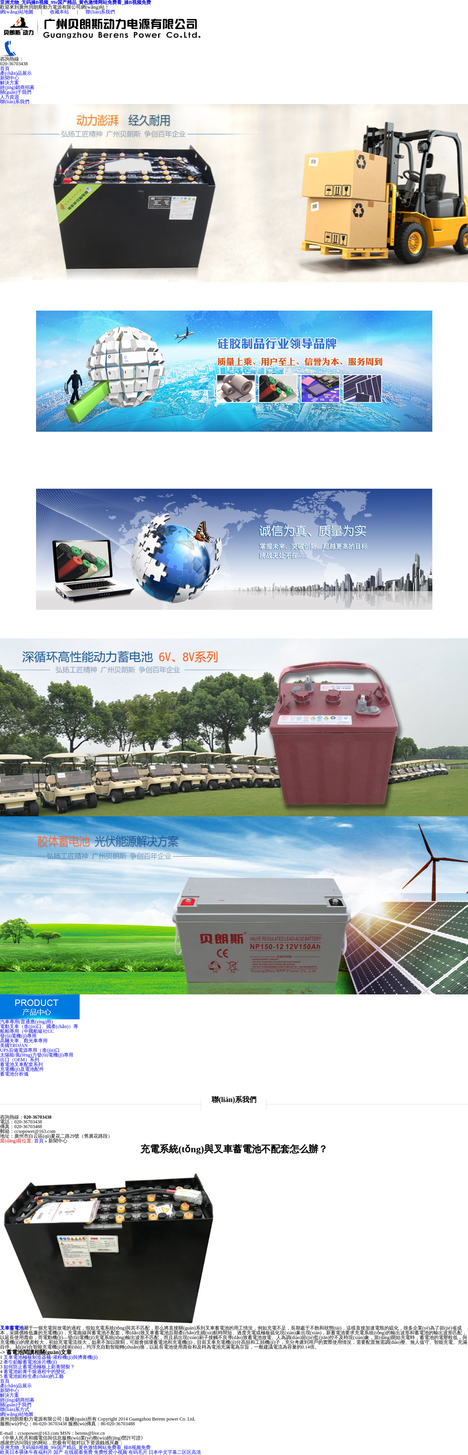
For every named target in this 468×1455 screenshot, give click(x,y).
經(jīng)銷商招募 (17, 87)
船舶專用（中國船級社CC (27, 1031)
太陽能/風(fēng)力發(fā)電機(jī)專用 (36, 1055)
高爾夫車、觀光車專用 (24, 1040)
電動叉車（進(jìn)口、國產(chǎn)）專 (39, 1026)
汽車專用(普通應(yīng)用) (26, 1021)
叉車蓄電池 (12, 1328)
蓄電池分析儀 (14, 1074)
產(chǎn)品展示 (16, 73)
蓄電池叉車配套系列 (21, 1064)
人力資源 (9, 97)
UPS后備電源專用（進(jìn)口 (30, 1050)
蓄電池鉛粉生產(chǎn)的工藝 (34, 1376)
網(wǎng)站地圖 (16, 12)
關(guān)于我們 (15, 92)
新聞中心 (9, 78)
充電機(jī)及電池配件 (22, 1069)
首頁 (5, 68)
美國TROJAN (14, 1045)
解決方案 (9, 82)
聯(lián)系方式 (14, 1409)
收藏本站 (59, 12)
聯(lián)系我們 (100, 12)
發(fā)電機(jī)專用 (18, 1036)
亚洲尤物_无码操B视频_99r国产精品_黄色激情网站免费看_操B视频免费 (75, 1447)
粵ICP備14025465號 (126, 1433)
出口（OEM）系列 (19, 1059)
